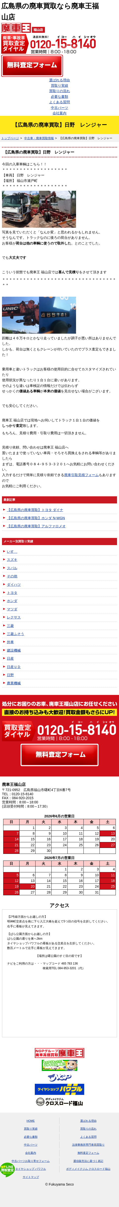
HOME (31, 1120)
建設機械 (14, 650)
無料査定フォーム (88, 1152)
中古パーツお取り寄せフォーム (31, 1160)
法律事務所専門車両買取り (88, 1144)
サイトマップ (31, 1176)
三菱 (10, 626)
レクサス (14, 617)
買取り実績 (59, 85)
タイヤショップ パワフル (30, 1168)
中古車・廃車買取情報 (39, 138)
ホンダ (12, 601)
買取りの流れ (59, 91)
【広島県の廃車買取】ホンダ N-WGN (36, 518)
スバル (12, 568)
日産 (10, 658)
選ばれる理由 (59, 80)
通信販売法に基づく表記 (88, 1160)
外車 (10, 642)
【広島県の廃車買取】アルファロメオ (36, 526)
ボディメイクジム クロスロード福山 (88, 1168)
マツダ (12, 609)
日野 (10, 675)
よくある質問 (59, 102)
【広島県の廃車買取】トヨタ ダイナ (35, 510)
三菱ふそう (15, 634)
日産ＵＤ (14, 667)
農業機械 (14, 683)
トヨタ (12, 593)
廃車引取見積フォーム (81, 475)
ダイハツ (14, 584)
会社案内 (59, 113)
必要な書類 (59, 97)
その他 (12, 576)
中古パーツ (59, 108)
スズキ (12, 560)
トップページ (10, 138)
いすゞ (12, 551)
